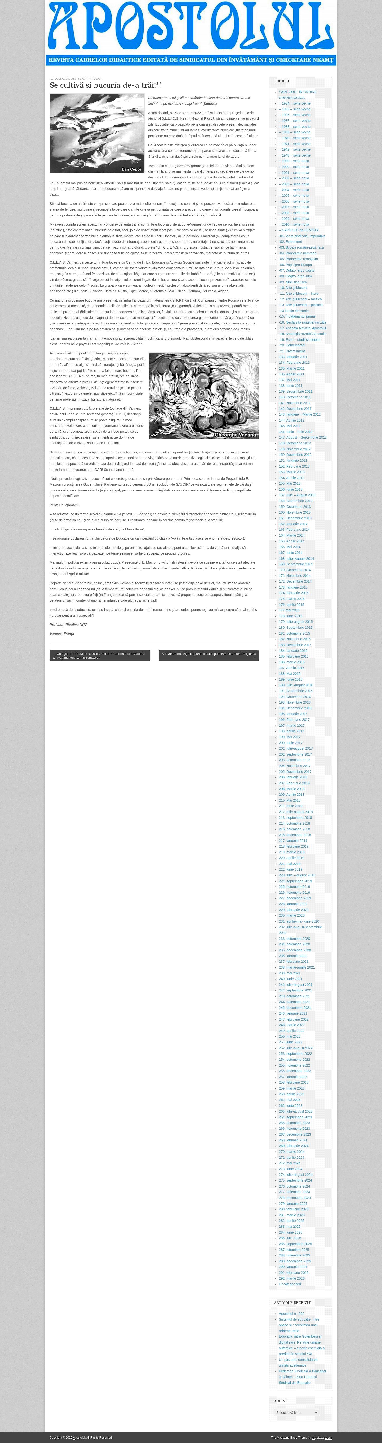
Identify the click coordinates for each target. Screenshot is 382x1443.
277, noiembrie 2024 (294, 1192)
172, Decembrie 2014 (295, 581)
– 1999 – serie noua (294, 161)
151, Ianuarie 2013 (293, 460)
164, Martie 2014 (292, 535)
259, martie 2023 (292, 1088)
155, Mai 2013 (290, 483)
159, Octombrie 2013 (295, 507)
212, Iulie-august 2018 (296, 812)
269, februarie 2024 (293, 1146)
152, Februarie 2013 (294, 466)
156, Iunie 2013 (291, 489)
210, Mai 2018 (290, 800)
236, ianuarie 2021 (293, 956)
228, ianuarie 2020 (293, 904)
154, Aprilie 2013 (291, 478)
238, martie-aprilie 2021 (297, 967)
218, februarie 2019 (293, 846)
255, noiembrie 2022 (294, 1065)
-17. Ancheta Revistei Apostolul (302, 328)
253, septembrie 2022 (295, 1054)
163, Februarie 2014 (294, 529)
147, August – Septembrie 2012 (303, 437)
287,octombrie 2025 (294, 1250)
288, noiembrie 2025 (294, 1255)
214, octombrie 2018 (294, 823)
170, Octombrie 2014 (295, 570)
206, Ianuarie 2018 (293, 777)
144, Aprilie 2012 (291, 420)
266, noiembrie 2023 (294, 1128)
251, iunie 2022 (290, 1042)
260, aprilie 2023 (291, 1094)
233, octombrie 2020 (294, 939)
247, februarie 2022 (293, 1019)
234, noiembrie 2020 (294, 944)
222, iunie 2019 (290, 869)
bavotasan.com (322, 1437)
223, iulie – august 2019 (297, 875)
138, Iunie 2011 (291, 386)
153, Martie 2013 (292, 472)
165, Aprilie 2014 (291, 541)
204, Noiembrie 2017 (295, 766)
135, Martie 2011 (292, 368)
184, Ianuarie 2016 (293, 651)
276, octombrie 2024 (294, 1186)
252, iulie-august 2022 (296, 1048)
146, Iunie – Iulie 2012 (296, 432)
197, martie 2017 (292, 725)
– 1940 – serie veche (295, 138)
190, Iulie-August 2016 (296, 685)
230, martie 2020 (292, 915)
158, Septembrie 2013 (296, 501)
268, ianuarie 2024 (293, 1140)
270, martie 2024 (91, 78)
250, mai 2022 (290, 1036)
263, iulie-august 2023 (296, 1111)
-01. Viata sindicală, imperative (302, 236)
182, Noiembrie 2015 (295, 639)
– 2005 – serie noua (294, 195)
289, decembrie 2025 (295, 1261)
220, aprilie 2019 (291, 858)
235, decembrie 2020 (295, 950)
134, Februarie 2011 (294, 362)
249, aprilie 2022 (291, 1031)
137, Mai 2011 (290, 380)
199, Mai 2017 (290, 737)
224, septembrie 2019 (295, 881)
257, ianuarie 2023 (293, 1077)
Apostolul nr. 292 (291, 1313)
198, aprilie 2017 (291, 731)
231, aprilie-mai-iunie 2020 (299, 921)
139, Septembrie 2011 (296, 391)
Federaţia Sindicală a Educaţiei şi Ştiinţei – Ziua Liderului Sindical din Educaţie (302, 1376)
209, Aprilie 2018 (291, 794)
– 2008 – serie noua (294, 213)
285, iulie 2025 (290, 1238)
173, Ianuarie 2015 (293, 587)
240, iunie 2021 (290, 979)
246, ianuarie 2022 (293, 1013)
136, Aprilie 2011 (291, 374)
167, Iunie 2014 (291, 553)
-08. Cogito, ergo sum (64, 78)
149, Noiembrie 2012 (295, 449)
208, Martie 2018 (292, 789)
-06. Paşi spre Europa (295, 265)
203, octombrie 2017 (294, 760)
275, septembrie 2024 (295, 1180)
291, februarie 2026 (293, 1273)
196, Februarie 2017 (294, 720)
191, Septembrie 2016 (296, 691)
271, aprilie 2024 (291, 1157)
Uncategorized (290, 1284)
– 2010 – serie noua (294, 224)
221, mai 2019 (290, 864)
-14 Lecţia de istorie (294, 311)
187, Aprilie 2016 (291, 668)
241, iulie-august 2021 (296, 985)
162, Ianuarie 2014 (293, 524)
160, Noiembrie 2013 (295, 512)
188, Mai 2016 (290, 674)
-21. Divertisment (292, 351)
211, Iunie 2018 (291, 806)
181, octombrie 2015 (294, 633)
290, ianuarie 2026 (293, 1267)
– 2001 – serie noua (294, 173)
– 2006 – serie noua (294, 201)
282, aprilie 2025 (291, 1221)
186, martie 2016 (292, 662)
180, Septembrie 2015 (296, 627)
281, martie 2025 (292, 1215)
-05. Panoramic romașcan (298, 259)
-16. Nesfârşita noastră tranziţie (302, 322)
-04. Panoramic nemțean (297, 253)
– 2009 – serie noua (294, 219)
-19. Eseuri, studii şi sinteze (299, 340)
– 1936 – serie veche (295, 115)
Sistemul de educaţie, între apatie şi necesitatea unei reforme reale (299, 1325)
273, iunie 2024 (290, 1169)
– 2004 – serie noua (294, 190)
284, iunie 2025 (290, 1232)
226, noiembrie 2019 (294, 892)
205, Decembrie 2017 (295, 772)
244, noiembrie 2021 (294, 1002)
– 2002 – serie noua (294, 178)
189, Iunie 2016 (291, 679)
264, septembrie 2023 (295, 1117)
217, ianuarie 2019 (293, 841)
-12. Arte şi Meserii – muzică (300, 299)
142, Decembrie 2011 (295, 409)
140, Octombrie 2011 (295, 397)
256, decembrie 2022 (295, 1071)
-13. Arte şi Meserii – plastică (301, 305)
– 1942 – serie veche (295, 149)
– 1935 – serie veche (295, 109)
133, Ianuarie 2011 (293, 357)
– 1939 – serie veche (295, 132)
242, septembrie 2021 (295, 990)
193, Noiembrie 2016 (295, 702)
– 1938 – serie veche (295, 126)
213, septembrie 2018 (295, 818)
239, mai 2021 (290, 973)
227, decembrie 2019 (295, 898)
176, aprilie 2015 (291, 605)
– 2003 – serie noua (294, 184)
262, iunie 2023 (290, 1106)
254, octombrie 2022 (294, 1059)
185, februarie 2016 (293, 656)
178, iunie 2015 (290, 616)
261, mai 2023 (290, 1100)
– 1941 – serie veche (295, 144)
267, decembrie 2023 (295, 1134)
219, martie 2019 (292, 852)
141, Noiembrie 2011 (295, 403)
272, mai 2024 (290, 1163)
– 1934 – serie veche (295, 103)
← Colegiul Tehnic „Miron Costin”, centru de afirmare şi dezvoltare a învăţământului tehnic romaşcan (99, 655)
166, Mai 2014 (290, 547)
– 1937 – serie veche (295, 121)
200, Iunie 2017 (291, 743)
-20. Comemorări (292, 345)
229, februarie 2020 (293, 910)
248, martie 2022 (292, 1025)
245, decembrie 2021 (295, 1008)
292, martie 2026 (292, 1278)
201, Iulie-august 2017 (296, 748)
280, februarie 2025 (293, 1209)
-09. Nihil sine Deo (293, 282)
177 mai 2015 (289, 610)
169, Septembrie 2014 (296, 564)
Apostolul (79, 1437)
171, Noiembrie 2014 (295, 576)
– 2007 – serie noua (294, 207)
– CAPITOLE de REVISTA (299, 230)
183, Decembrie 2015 (295, 645)
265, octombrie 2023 (294, 1123)
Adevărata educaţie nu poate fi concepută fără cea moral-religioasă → (209, 655)
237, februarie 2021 (293, 961)
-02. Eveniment (290, 242)
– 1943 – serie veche (295, 155)
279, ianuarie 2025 (293, 1204)
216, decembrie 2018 (295, 835)
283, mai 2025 (290, 1226)
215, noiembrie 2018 (294, 829)
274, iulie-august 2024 (296, 1175)
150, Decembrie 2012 (295, 455)
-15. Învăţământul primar (297, 316)
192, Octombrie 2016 (295, 697)
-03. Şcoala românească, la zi (301, 247)
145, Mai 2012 (290, 426)
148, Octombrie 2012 (295, 443)
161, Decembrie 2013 (295, 518)
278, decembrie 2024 (295, 1198)
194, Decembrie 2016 (295, 708)
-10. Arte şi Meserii (293, 288)
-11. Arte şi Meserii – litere (298, 293)
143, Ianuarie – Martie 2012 (300, 414)
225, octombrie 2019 (294, 887)
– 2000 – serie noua (294, 167)
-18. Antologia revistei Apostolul (302, 334)
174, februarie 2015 (293, 593)
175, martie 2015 (292, 599)
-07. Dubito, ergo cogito (297, 270)
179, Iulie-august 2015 (296, 622)
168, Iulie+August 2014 (296, 558)
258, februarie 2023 (293, 1082)
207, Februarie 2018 (294, 783)
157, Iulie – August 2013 (297, 495)
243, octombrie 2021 (294, 996)
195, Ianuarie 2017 (293, 714)
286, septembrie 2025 (295, 1244)
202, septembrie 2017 (295, 754)
